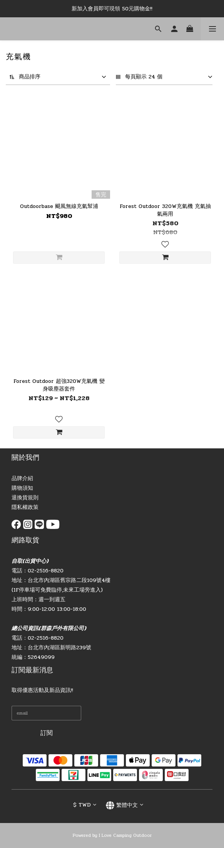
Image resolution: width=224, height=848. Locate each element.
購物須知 (22, 488)
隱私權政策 (25, 507)
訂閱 (46, 733)
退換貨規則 (25, 498)
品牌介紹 (22, 478)
